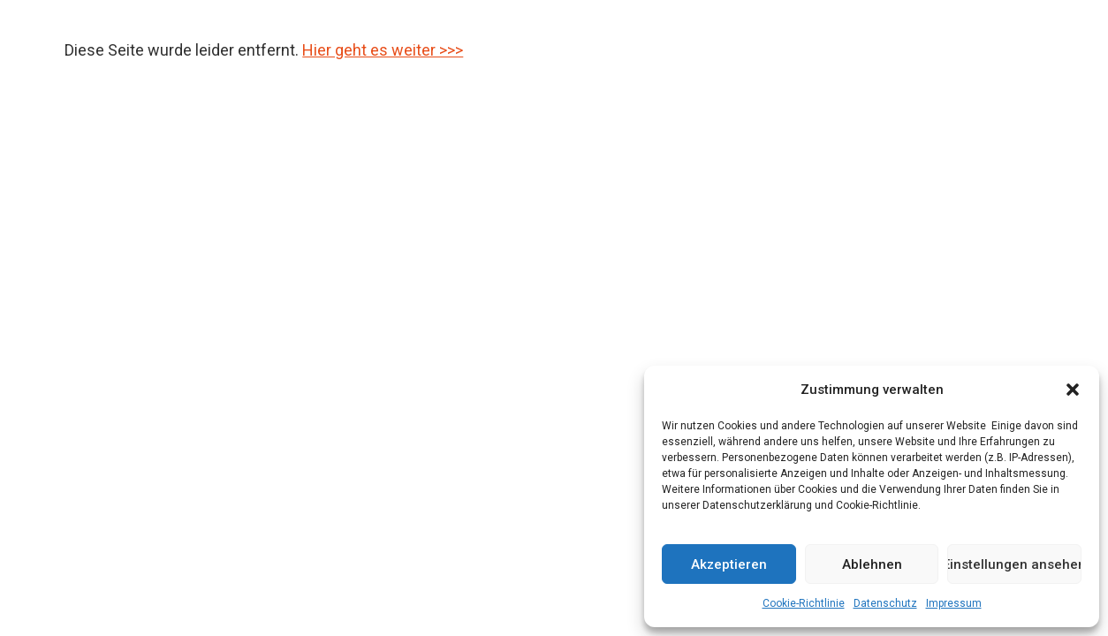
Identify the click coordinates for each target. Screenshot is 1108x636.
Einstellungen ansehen (1014, 564)
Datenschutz (885, 603)
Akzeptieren (729, 564)
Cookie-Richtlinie (804, 603)
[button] (1072, 389)
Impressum (954, 603)
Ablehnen (872, 564)
